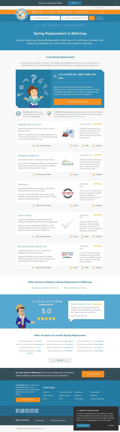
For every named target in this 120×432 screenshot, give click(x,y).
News (45, 399)
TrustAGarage (39, 420)
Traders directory (64, 395)
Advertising (78, 392)
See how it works (28, 399)
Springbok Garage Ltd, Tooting (80, 304)
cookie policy (92, 420)
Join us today (93, 374)
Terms (61, 399)
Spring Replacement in (30, 341)
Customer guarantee (97, 399)
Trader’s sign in (99, 8)
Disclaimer (93, 395)
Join (74, 3)
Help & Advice (48, 395)
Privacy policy (95, 392)
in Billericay (45, 288)
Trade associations (65, 392)
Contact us (78, 395)
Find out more (79, 116)
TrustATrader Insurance (58, 420)
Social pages (78, 399)
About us (46, 392)
